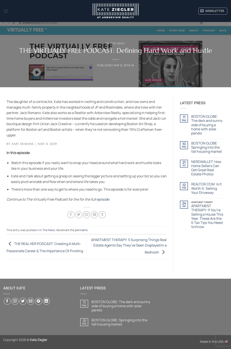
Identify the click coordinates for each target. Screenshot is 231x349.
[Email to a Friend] (86, 214)
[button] (5, 11)
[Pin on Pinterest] (94, 214)
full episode (100, 199)
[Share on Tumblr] (102, 214)
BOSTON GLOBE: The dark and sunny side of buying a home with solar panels (207, 124)
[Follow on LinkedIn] (46, 301)
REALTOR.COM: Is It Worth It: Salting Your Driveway (206, 188)
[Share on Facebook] (71, 214)
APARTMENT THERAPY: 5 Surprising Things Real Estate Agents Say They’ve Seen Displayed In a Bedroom (129, 246)
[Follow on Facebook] (7, 301)
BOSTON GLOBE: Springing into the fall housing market (206, 147)
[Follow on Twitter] (23, 301)
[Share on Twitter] (78, 214)
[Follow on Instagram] (15, 301)
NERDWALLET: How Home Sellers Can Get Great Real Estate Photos (206, 168)
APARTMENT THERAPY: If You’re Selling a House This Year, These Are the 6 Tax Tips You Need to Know (207, 216)
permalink (81, 230)
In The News (115, 43)
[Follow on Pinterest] (38, 301)
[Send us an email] (30, 301)
